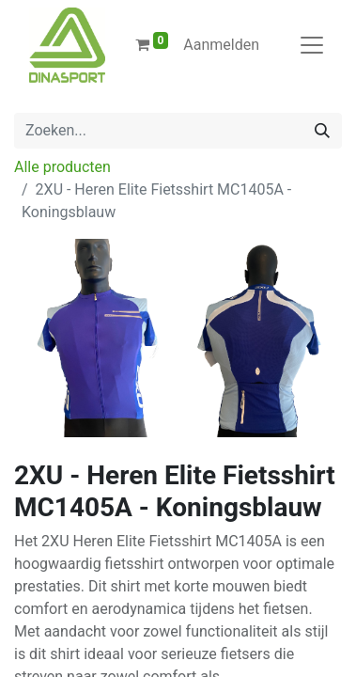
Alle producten (62, 167)
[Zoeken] (322, 131)
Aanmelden (221, 45)
